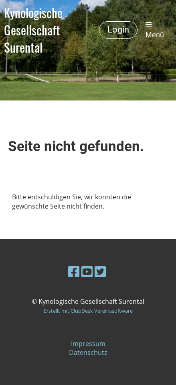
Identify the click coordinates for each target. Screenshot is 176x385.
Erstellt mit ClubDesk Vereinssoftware (88, 310)
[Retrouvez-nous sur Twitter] (100, 271)
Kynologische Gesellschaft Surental (33, 30)
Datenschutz (88, 352)
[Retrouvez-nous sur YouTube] (87, 271)
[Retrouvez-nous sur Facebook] (73, 271)
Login (118, 30)
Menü (155, 30)
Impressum (88, 343)
